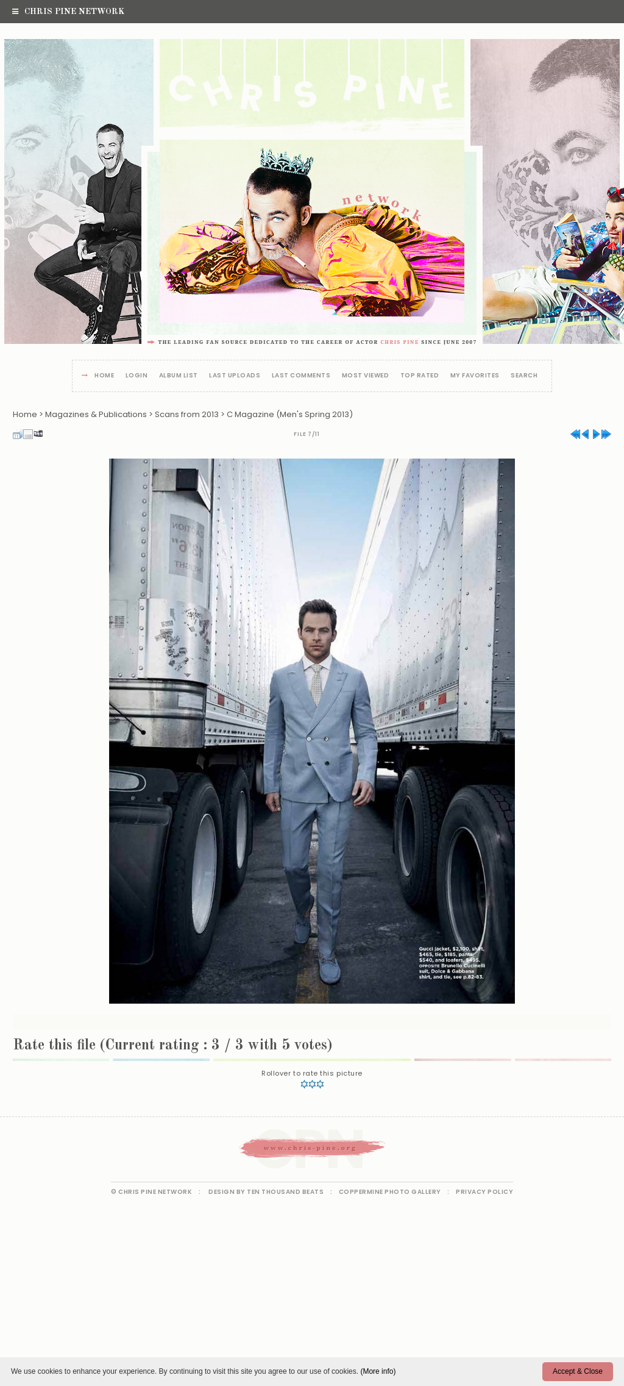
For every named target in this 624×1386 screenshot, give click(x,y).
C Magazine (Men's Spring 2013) (290, 414)
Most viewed (365, 376)
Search (524, 376)
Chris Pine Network (68, 11)
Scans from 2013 (187, 414)
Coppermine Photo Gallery (390, 1191)
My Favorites (475, 376)
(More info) (377, 1371)
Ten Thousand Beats (285, 1191)
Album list (178, 376)
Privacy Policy (484, 1191)
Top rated (419, 376)
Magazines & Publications (96, 414)
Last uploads (234, 376)
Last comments (301, 376)
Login (137, 376)
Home (104, 376)
